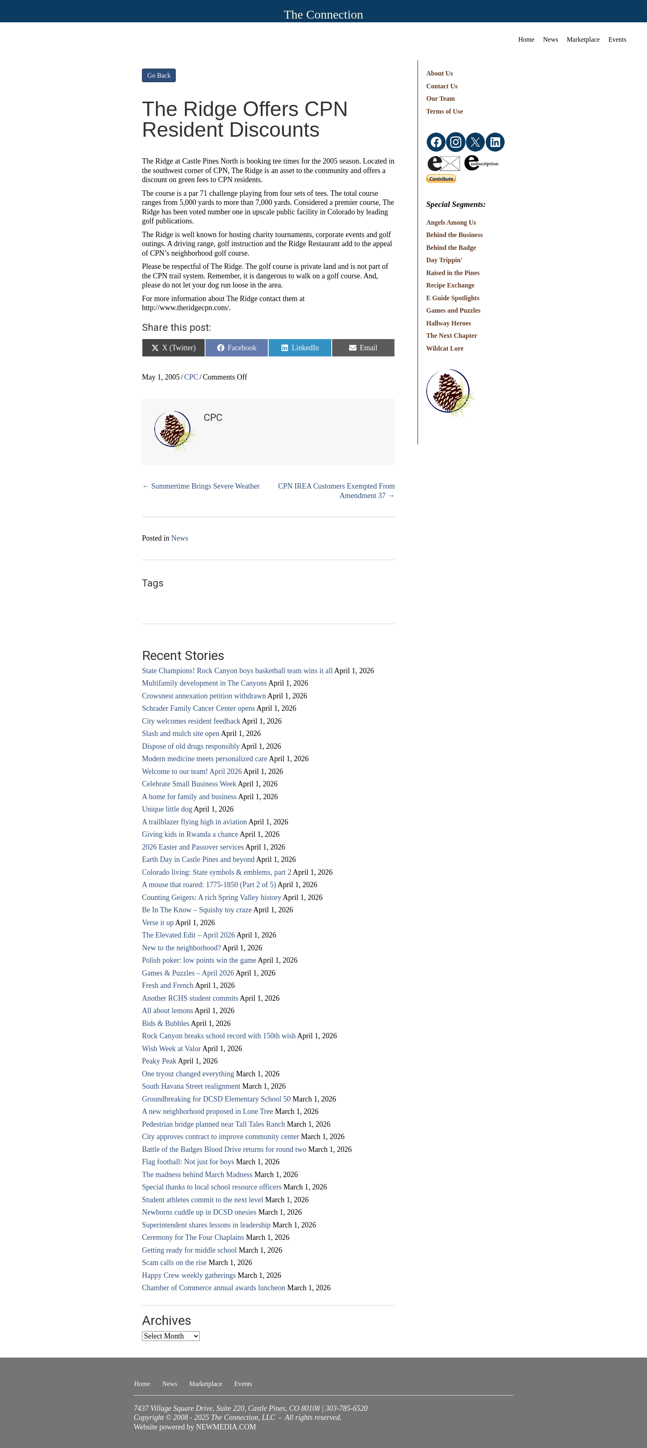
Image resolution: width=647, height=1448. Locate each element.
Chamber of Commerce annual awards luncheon (213, 1288)
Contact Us (442, 86)
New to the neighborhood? (181, 948)
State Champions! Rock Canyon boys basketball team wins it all (237, 671)
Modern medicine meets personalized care (204, 759)
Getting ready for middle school (189, 1250)
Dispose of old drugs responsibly (191, 746)
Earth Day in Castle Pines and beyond (198, 859)
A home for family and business (189, 797)
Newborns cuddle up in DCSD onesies (199, 1212)
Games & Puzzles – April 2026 (188, 973)
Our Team (440, 98)
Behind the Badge (451, 247)
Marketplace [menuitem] (583, 39)
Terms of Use (444, 111)
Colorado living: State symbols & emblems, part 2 (216, 872)
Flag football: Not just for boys (188, 1162)
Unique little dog (167, 809)
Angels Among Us (451, 222)
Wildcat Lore (445, 348)
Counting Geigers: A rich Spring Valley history (211, 897)
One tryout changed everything (188, 1074)
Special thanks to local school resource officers (212, 1187)
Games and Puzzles (453, 310)
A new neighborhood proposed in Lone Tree (207, 1111)
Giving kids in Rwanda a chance (190, 834)
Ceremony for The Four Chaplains (193, 1237)
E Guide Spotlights (452, 297)
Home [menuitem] (526, 39)
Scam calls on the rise (174, 1262)
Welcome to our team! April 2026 (192, 771)
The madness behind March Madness (197, 1174)
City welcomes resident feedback (191, 721)
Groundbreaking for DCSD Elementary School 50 (216, 1099)
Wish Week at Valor (171, 1048)
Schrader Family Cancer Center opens (198, 708)
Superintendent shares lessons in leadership (206, 1225)
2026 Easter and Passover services (193, 847)
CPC (191, 377)
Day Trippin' (444, 259)
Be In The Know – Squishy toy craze (197, 910)
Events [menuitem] (617, 39)
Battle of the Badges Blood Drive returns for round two (224, 1149)
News (179, 538)
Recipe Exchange (450, 285)
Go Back (158, 75)
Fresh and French (168, 985)
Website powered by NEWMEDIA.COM (195, 1427)
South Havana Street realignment (191, 1086)
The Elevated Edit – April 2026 (188, 935)
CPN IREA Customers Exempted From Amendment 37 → (336, 491)
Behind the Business (454, 234)
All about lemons (167, 1010)
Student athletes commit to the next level (202, 1200)
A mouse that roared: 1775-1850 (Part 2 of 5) (209, 885)
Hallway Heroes (448, 323)
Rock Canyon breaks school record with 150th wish (218, 1036)
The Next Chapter (451, 335)
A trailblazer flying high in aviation (194, 822)
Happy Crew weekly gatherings (189, 1275)
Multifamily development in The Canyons (204, 683)
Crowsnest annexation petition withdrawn (204, 696)
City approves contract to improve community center (220, 1136)
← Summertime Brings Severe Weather (201, 486)
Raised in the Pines (452, 272)
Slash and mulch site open (181, 733)
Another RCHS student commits (190, 998)
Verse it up (158, 923)
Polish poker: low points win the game (199, 960)
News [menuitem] (550, 39)
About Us (439, 73)
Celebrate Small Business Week (189, 784)
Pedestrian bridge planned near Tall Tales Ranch (213, 1124)
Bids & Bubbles (165, 1023)
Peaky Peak (159, 1061)
